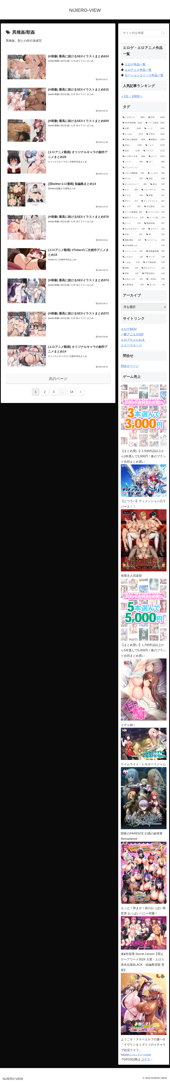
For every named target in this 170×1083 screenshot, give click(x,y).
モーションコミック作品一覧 (144, 75)
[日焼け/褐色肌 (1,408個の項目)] (134, 139)
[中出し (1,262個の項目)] (132, 145)
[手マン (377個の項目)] (130, 201)
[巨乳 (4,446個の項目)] (156, 117)
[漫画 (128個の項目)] (130, 268)
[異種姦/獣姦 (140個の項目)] (155, 251)
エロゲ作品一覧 (135, 64)
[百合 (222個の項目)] (132, 234)
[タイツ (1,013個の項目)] (156, 156)
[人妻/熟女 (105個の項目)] (133, 284)
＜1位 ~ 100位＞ (132, 96)
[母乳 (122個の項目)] (130, 273)
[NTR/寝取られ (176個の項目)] (143, 245)
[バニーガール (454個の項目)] (153, 189)
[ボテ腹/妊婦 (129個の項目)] (154, 262)
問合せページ (130, 366)
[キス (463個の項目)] (130, 189)
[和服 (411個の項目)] (155, 195)
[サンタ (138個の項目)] (155, 256)
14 (71, 392)
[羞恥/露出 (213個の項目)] (132, 240)
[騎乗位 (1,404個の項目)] (156, 139)
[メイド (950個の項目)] (132, 161)
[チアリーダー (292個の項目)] (155, 212)
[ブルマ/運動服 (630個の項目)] (133, 173)
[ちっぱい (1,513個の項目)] (132, 134)
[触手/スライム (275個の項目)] (133, 217)
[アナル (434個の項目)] (132, 195)
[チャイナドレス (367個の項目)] (153, 201)
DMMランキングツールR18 (137, 1054)
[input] (143, 33)
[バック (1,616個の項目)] (154, 128)
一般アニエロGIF (132, 334)
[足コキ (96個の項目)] (156, 284)
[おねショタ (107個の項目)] (132, 279)
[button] (163, 33)
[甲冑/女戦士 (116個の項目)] (153, 273)
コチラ (145, 1059)
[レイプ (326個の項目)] (131, 206)
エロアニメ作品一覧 (138, 70)
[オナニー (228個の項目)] (156, 229)
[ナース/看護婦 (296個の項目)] (132, 212)
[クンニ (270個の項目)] (131, 223)
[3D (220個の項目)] (155, 234)
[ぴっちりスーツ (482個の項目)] (134, 184)
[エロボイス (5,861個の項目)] (133, 117)
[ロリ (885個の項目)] (155, 161)
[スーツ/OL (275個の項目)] (156, 217)
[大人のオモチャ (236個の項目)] (133, 229)
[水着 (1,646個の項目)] (131, 128)
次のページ (58, 379)
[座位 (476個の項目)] (157, 184)
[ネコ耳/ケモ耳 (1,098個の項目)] (134, 156)
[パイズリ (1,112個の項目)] (154, 150)
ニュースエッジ (131, 345)
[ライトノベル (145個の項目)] (132, 251)
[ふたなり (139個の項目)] (132, 256)
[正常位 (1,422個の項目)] (155, 134)
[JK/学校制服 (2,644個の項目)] (132, 122)
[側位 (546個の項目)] (155, 178)
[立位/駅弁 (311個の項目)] (154, 206)
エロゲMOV (129, 329)
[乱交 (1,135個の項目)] (131, 150)
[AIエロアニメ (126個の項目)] (153, 268)
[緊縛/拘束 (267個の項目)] (154, 223)
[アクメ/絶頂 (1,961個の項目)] (155, 122)
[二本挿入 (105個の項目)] (155, 279)
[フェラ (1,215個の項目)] (155, 145)
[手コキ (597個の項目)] (132, 178)
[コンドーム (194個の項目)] (154, 240)
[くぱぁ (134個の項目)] (131, 262)
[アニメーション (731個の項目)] (143, 167)
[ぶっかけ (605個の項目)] (156, 173)
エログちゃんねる (133, 340)
